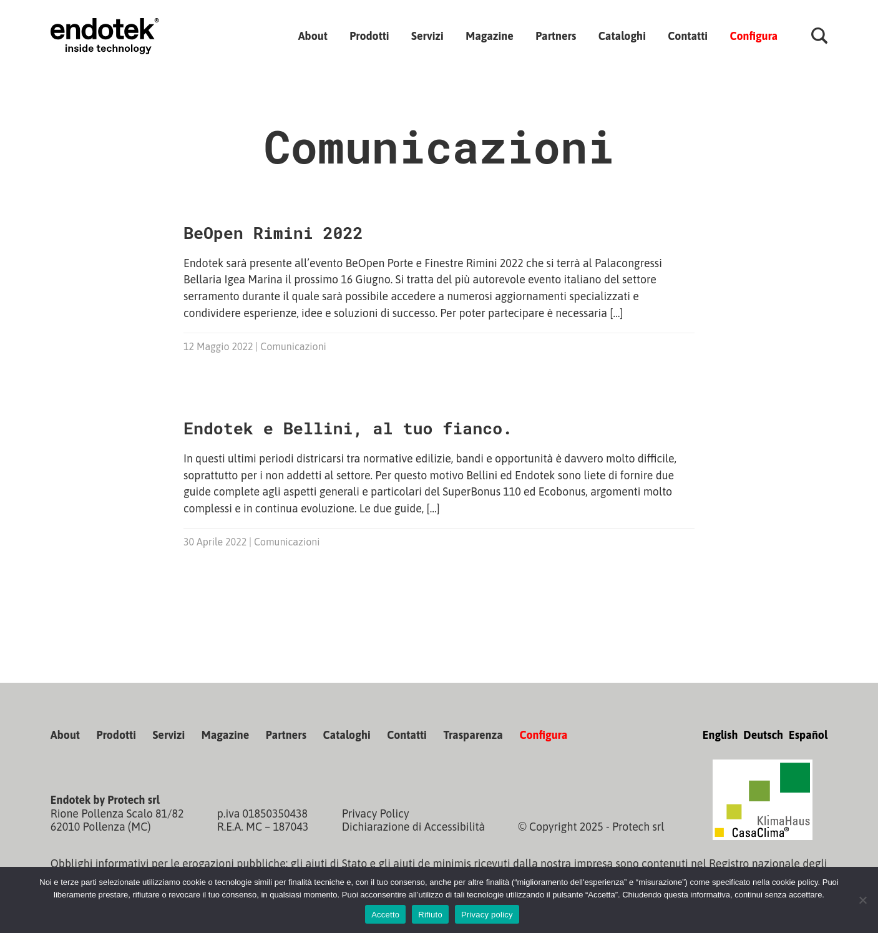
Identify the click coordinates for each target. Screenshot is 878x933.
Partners (555, 35)
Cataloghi (622, 35)
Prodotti (369, 35)
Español (808, 734)
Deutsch (763, 734)
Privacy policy (487, 914)
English (720, 734)
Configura (753, 35)
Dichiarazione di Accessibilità (413, 826)
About (313, 35)
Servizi (427, 35)
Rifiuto (430, 914)
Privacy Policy (375, 813)
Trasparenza (472, 734)
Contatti (688, 35)
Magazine (490, 35)
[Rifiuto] (862, 900)
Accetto (385, 914)
